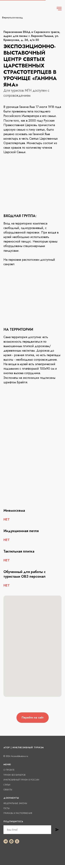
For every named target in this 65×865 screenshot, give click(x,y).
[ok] (17, 841)
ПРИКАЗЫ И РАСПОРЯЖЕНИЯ (17, 813)
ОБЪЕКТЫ (7, 789)
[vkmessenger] (11, 841)
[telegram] (5, 841)
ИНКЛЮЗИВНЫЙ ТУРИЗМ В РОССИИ (21, 779)
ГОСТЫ (6, 808)
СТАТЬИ (6, 784)
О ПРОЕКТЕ (9, 769)
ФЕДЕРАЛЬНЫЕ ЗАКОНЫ (15, 803)
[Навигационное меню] (59, 8)
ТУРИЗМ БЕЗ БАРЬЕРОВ (14, 774)
